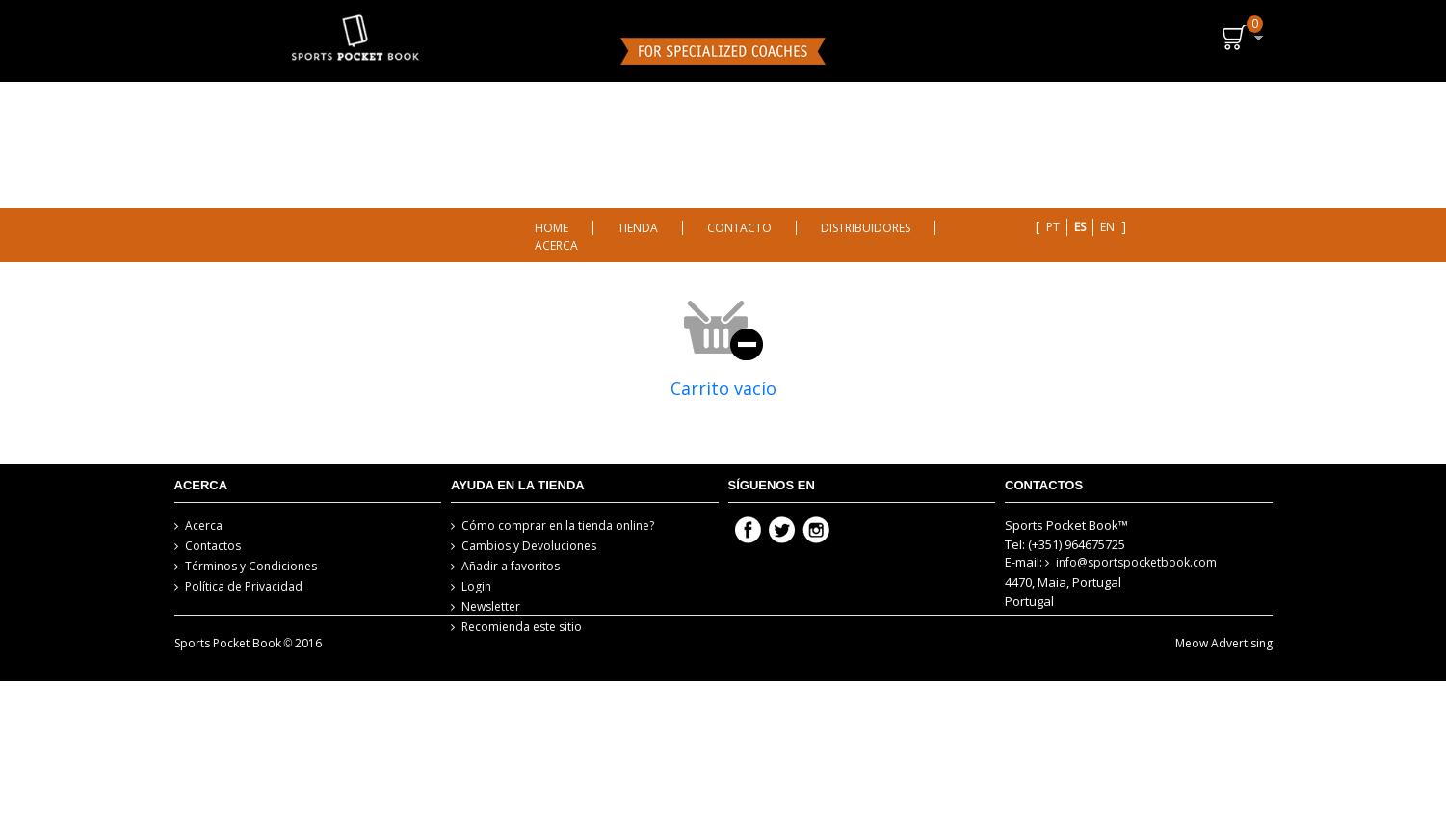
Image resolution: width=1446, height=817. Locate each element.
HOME (551, 228)
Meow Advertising (1224, 686)
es (1080, 227)
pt (1053, 227)
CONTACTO (739, 228)
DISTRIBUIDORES (865, 228)
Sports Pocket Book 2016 (248, 686)
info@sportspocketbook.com (1136, 562)
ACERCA (556, 245)
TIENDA (638, 228)
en (1107, 227)
